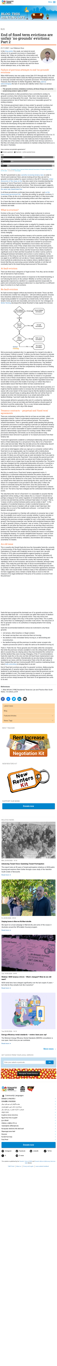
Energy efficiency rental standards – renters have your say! (24, 1035)
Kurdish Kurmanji (7, 1137)
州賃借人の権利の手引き (9, 1123)
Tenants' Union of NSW (25, 1161)
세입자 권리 (5, 1112)
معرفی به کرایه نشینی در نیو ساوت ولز (13, 1109)
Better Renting (6, 303)
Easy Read (5, 1139)
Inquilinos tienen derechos (10, 1115)
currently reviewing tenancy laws (32, 175)
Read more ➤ (6, 875)
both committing (11, 664)
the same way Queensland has (11, 189)
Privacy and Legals (28, 1166)
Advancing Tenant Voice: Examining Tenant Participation (23, 864)
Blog (5, 711)
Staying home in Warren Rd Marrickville (16, 921)
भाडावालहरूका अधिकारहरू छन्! (10, 1126)
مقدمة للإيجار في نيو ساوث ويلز (11, 1104)
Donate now (28, 806)
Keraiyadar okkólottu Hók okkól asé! (13, 1128)
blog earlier (9, 51)
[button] (28, 1073)
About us (18, 1166)
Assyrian (4, 1134)
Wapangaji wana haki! (8, 1131)
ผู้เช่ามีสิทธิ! (5, 1120)
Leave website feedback (42, 1166)
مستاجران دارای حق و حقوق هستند (12, 1107)
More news (49, 1049)
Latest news (8, 706)
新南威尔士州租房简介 (9, 1098)
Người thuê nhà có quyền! (9, 1118)
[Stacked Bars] (28, 159)
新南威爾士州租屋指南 (9, 1101)
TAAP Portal (11, 1166)
